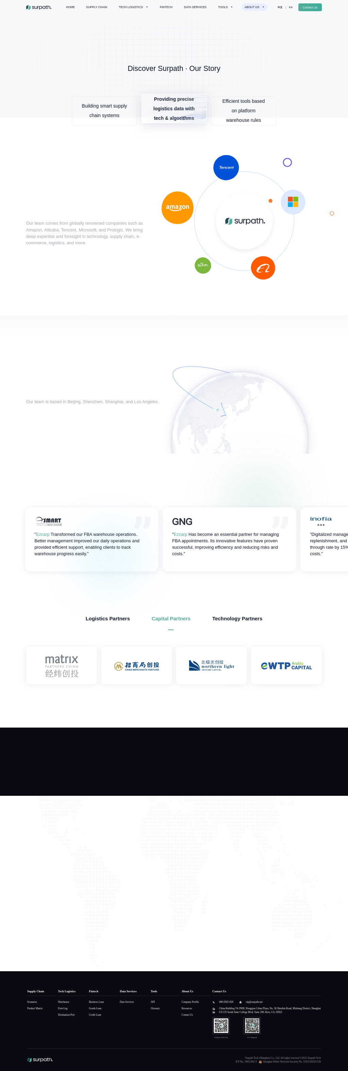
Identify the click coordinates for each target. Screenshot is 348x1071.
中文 (280, 7)
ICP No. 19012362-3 (246, 1061)
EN (290, 7)
